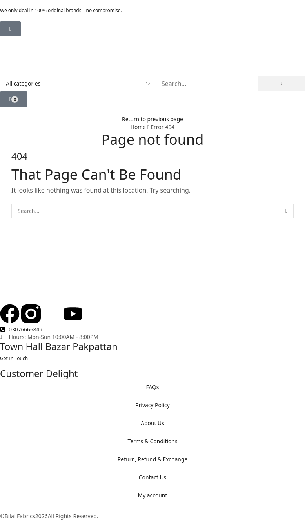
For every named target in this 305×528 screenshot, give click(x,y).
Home (138, 127)
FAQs (152, 387)
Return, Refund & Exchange (152, 459)
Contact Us (152, 477)
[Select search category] (77, 83)
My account (152, 495)
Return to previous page (152, 119)
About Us (152, 423)
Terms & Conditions (152, 441)
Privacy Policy (152, 405)
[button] (10, 28)
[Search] (281, 83)
